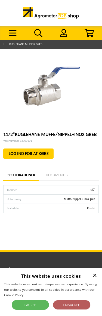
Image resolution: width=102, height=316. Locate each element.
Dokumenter (57, 175)
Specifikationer (21, 175)
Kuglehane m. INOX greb (25, 44)
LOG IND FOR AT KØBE (29, 153)
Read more (33, 295)
